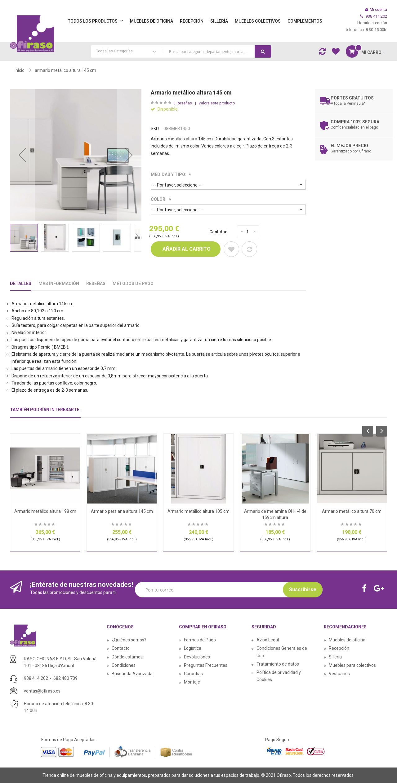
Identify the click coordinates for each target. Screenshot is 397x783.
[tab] (45, 412)
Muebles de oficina (347, 639)
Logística (192, 648)
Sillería (335, 656)
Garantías (193, 673)
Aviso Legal (267, 639)
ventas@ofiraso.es (42, 690)
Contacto (121, 648)
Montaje (192, 682)
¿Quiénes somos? (129, 639)
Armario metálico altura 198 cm (45, 511)
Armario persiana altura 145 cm (122, 511)
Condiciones (124, 665)
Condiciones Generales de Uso (281, 652)
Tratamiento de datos (277, 664)
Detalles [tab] (20, 283)
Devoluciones (197, 656)
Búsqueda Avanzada (132, 673)
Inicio (20, 70)
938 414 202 (36, 678)
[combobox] (181, 51)
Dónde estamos (127, 656)
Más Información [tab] (58, 283)
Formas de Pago (200, 639)
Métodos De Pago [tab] (133, 283)
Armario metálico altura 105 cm (198, 511)
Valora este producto (216, 103)
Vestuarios (339, 673)
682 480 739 (65, 678)
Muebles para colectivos (352, 665)
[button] (22, 155)
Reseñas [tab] (95, 283)
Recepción (339, 648)
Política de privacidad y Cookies (278, 676)
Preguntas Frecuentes (205, 665)
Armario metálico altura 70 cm (351, 511)
